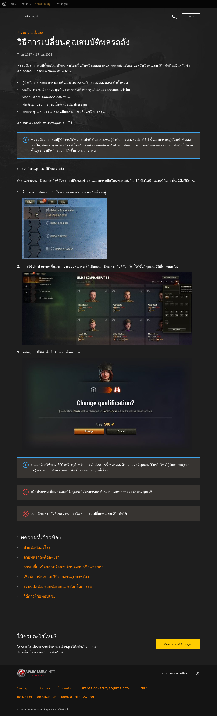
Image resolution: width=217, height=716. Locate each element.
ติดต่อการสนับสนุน (177, 644)
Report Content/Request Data (105, 688)
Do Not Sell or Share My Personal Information (55, 697)
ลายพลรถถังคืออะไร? (41, 557)
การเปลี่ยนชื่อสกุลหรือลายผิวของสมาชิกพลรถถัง (63, 567)
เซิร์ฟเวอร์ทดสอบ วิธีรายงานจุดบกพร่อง (56, 576)
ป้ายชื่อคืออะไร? (37, 547)
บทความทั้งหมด (32, 33)
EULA (144, 688)
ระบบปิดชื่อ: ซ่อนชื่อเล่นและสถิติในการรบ (58, 586)
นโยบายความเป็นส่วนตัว (54, 688)
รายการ (190, 16)
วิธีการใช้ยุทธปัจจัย (40, 596)
